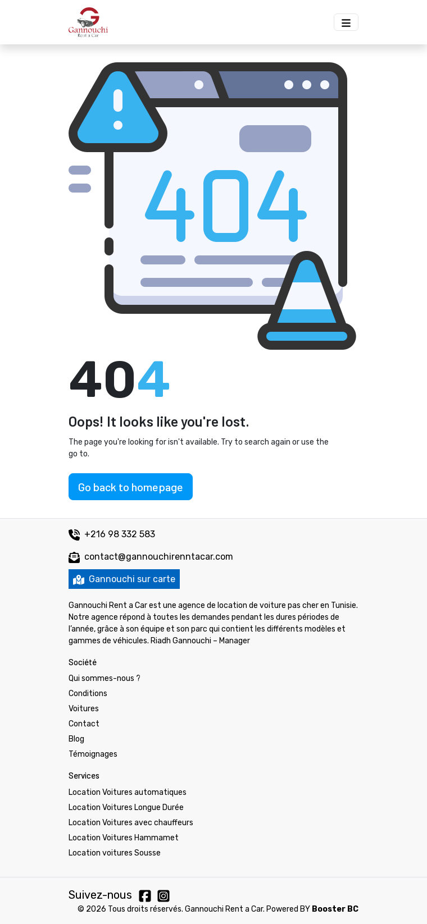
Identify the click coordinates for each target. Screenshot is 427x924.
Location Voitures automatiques (128, 792)
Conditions (88, 693)
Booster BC (335, 909)
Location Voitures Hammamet (124, 838)
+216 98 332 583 (112, 534)
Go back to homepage (130, 486)
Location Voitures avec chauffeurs (131, 822)
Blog (76, 739)
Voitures (84, 708)
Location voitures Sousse (115, 853)
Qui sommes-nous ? (104, 678)
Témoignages (93, 754)
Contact (84, 724)
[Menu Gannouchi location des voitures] (346, 22)
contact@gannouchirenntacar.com (158, 556)
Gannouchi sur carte (124, 579)
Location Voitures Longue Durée (126, 807)
